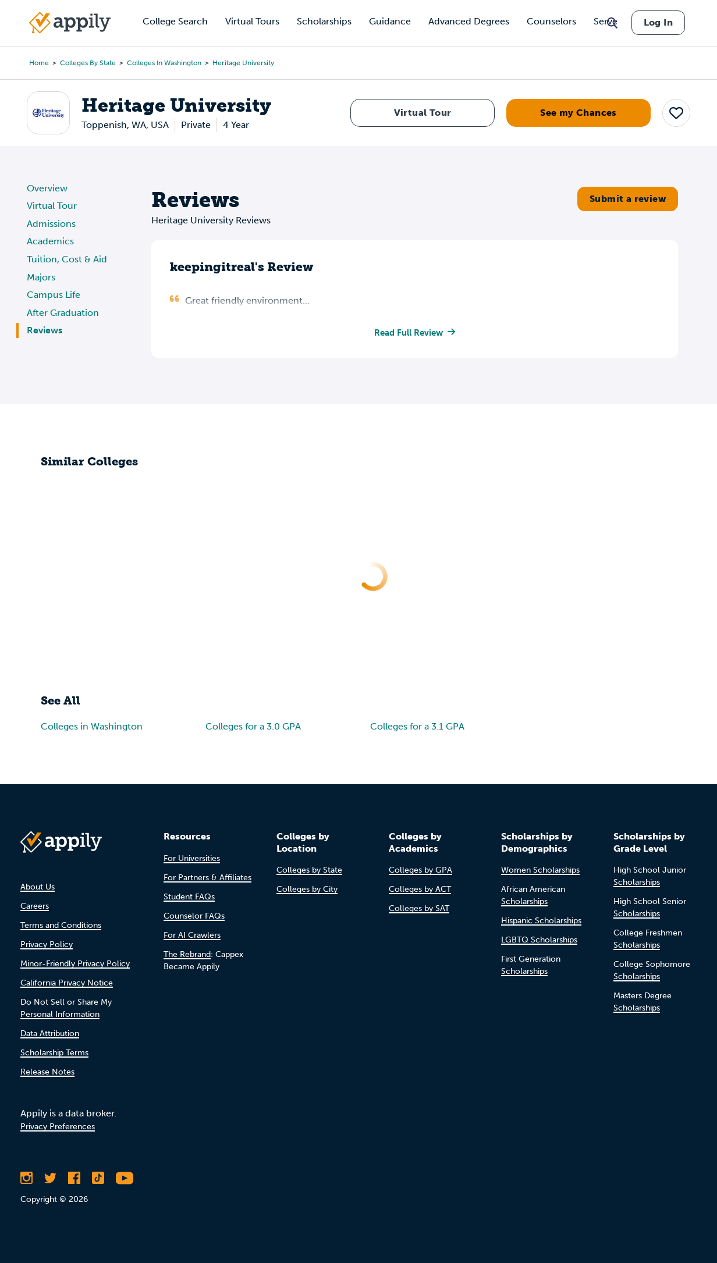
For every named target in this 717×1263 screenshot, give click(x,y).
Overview (47, 188)
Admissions (51, 223)
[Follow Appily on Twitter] (50, 1178)
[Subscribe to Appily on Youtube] (124, 1178)
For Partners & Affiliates (207, 878)
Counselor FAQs (194, 916)
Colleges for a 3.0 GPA (253, 727)
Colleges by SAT (419, 908)
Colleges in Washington (164, 63)
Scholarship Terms (54, 1053)
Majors (41, 277)
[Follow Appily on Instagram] (26, 1178)
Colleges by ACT (420, 889)
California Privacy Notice (66, 983)
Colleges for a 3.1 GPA (417, 727)
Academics (50, 241)
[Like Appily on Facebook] (74, 1178)
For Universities (192, 858)
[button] (676, 112)
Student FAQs (189, 897)
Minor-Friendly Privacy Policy (75, 964)
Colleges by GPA (420, 870)
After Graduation (63, 312)
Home (39, 63)
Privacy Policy (46, 944)
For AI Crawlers (192, 935)
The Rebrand (187, 954)
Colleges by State (88, 63)
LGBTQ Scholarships (539, 940)
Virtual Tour (423, 112)
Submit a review (628, 198)
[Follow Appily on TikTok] (98, 1178)
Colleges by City (307, 889)
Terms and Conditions (60, 925)
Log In (658, 22)
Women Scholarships (540, 870)
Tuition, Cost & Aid (67, 259)
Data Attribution (49, 1033)
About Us (37, 887)
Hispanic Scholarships (541, 921)
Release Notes (47, 1072)
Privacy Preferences (57, 1127)
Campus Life (53, 294)
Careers (34, 906)
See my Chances (578, 112)
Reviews (44, 330)
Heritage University (243, 63)
